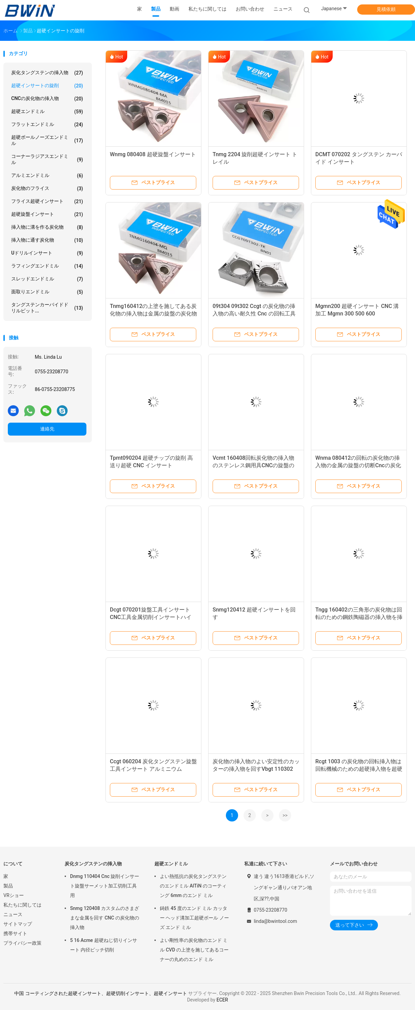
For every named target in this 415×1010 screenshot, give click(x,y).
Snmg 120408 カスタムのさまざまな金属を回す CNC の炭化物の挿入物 (104, 918)
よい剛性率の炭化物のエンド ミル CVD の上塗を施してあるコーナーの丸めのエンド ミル (194, 950)
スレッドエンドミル (47, 279)
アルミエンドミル (47, 175)
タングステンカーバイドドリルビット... (47, 307)
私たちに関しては (22, 905)
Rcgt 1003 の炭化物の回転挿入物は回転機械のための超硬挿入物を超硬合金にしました (358, 769)
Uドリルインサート (47, 253)
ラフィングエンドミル (47, 266)
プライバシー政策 (22, 943)
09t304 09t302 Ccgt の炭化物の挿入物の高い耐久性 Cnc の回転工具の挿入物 (254, 313)
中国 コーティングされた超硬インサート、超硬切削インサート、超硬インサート (100, 993)
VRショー (13, 895)
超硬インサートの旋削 (47, 85)
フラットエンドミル (47, 124)
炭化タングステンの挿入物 (47, 72)
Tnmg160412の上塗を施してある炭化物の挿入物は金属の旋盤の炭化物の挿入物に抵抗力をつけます (153, 313)
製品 (8, 886)
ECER (222, 1000)
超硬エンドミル (47, 111)
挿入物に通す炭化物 (47, 240)
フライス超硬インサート (47, 201)
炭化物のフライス (47, 188)
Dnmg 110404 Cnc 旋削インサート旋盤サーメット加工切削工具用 (104, 886)
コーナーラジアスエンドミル (47, 159)
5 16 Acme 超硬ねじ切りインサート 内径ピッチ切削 (103, 945)
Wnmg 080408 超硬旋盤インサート (153, 154)
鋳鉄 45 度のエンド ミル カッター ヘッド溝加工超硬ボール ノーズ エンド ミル (194, 918)
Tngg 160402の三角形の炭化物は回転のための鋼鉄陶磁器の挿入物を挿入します (358, 617)
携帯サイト (15, 933)
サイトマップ (17, 924)
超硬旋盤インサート (47, 214)
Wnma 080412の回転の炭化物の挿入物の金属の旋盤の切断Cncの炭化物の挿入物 (358, 465)
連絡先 (47, 428)
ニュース (12, 914)
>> (285, 815)
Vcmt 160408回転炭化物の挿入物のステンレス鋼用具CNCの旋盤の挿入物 (253, 465)
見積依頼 (386, 9)
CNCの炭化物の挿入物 (47, 98)
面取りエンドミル (47, 292)
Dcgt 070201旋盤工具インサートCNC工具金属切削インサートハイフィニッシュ (151, 617)
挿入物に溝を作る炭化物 (47, 227)
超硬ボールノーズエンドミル (47, 140)
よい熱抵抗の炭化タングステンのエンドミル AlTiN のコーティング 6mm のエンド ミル (193, 886)
